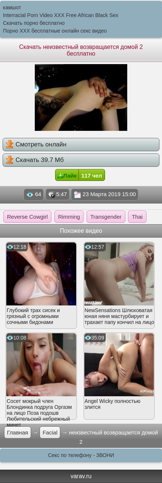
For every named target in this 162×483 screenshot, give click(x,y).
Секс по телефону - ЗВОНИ (81, 455)
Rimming (69, 217)
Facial (50, 432)
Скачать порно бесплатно (34, 23)
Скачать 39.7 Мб (35, 160)
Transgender (106, 217)
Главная (17, 432)
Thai (137, 217)
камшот (12, 7)
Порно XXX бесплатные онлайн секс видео (55, 31)
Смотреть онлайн (36, 144)
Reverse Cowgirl (27, 217)
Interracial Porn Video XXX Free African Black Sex (60, 15)
